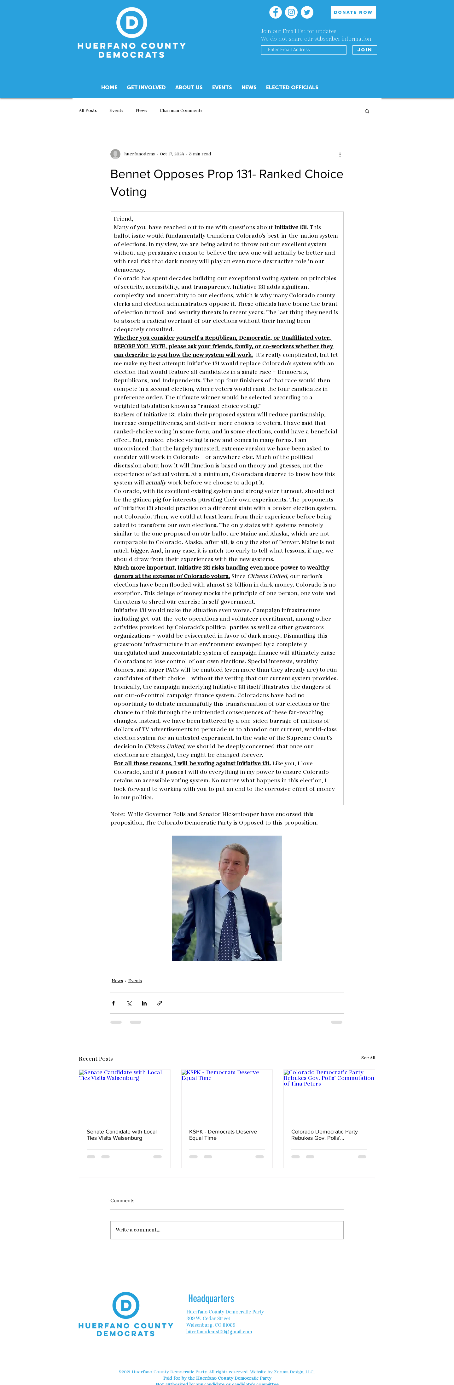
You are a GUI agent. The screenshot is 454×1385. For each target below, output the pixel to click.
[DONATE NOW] (353, 12)
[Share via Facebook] (113, 1003)
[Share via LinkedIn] (144, 1003)
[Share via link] (160, 1003)
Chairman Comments (181, 111)
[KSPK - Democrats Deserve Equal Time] (227, 1095)
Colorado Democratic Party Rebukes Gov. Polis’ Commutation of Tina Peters (325, 1134)
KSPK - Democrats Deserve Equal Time (223, 1134)
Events (116, 111)
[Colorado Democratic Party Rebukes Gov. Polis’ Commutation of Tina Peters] (329, 1095)
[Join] (364, 50)
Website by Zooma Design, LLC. (282, 1372)
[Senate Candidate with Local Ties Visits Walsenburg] (124, 1095)
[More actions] (340, 154)
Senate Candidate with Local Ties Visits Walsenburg (122, 1134)
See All (368, 1058)
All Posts (88, 111)
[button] (189, 87)
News (141, 111)
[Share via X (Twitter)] (129, 1003)
